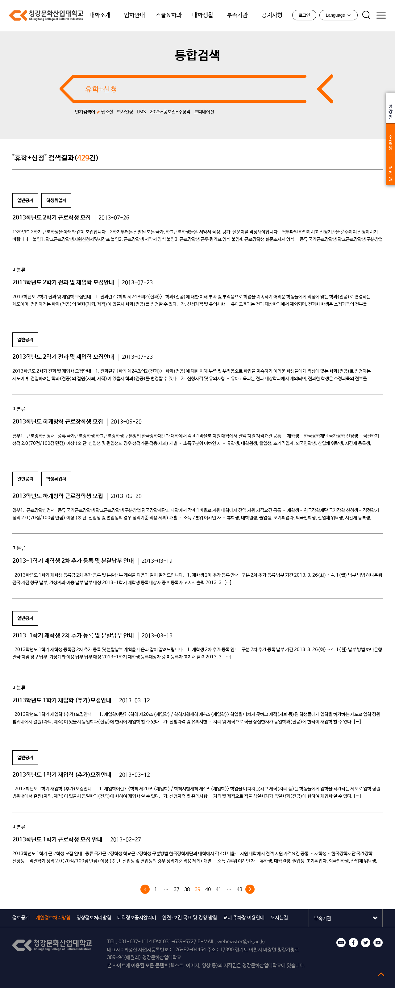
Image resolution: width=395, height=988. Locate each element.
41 (218, 890)
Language (338, 15)
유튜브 (378, 942)
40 (208, 890)
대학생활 (202, 15)
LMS (141, 112)
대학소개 (99, 15)
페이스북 (353, 942)
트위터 (365, 942)
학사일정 (125, 112)
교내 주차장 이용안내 (243, 918)
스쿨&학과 (169, 15)
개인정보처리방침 (53, 918)
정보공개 (21, 918)
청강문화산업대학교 (46, 15)
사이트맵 (381, 15)
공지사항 (272, 15)
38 (187, 890)
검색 (366, 15)
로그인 (304, 15)
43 (239, 890)
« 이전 (145, 889)
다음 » (250, 889)
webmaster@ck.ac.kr (241, 942)
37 (176, 890)
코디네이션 (204, 112)
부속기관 (237, 15)
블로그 (341, 942)
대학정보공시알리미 (136, 918)
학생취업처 (56, 200)
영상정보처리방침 (94, 918)
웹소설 (107, 112)
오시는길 (279, 918)
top (381, 974)
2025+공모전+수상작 (170, 112)
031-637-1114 (135, 942)
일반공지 (25, 200)
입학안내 (134, 15)
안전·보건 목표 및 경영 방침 (189, 918)
